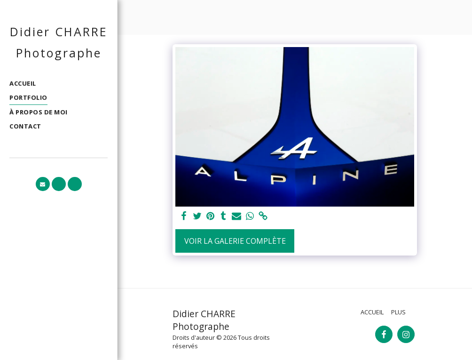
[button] (43, 184)
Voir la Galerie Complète (235, 241)
